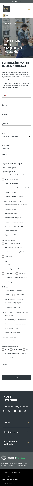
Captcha (4, 365)
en (7, 15)
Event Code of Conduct (8, 483)
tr (4, 15)
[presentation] (12, 369)
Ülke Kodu (6, 145)
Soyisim (5, 105)
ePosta (5, 114)
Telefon (5, 154)
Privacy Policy (16, 472)
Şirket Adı (6, 124)
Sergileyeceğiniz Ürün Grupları (13, 164)
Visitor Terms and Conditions (10, 479)
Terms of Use (6, 476)
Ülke (4, 133)
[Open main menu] (29, 9)
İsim (4, 96)
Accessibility (5, 472)
